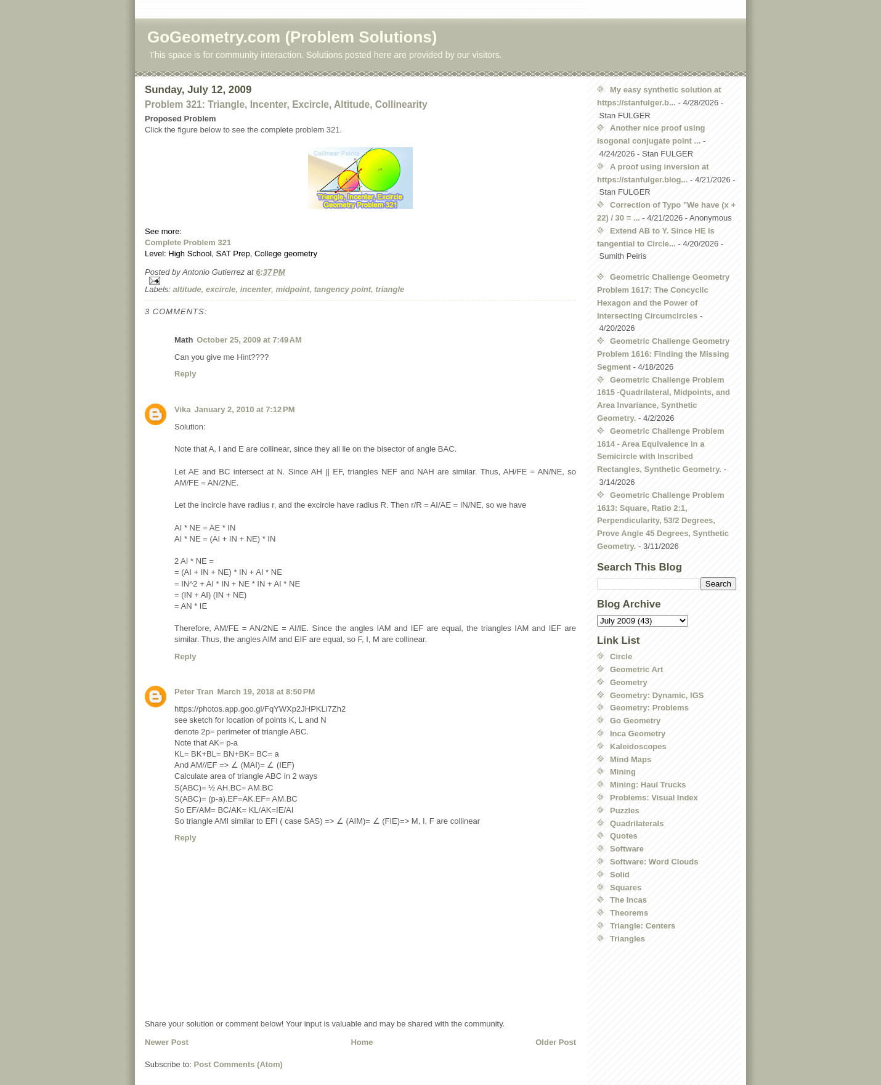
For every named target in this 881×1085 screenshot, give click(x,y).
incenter (256, 289)
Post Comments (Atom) (238, 1064)
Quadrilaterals (637, 823)
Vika (182, 409)
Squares (625, 887)
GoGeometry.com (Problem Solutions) (292, 37)
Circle (621, 656)
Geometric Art (636, 669)
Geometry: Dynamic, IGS (657, 695)
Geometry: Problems (649, 707)
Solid (620, 874)
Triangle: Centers (642, 925)
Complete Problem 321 (188, 242)
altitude (187, 289)
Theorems (629, 912)
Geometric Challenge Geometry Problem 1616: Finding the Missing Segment (663, 354)
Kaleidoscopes (638, 746)
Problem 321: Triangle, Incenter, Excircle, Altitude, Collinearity (286, 104)
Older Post (555, 1042)
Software (627, 848)
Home (362, 1042)
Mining (623, 771)
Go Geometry (635, 720)
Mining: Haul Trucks (648, 784)
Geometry (629, 682)
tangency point (342, 289)
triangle (389, 289)
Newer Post (167, 1042)
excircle (220, 289)
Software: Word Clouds (654, 861)
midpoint (293, 289)
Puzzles (624, 810)
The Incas (628, 899)
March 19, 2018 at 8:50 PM (266, 691)
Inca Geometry (637, 733)
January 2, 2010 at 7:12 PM (245, 409)
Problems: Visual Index (654, 797)
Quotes (624, 835)
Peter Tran (194, 691)
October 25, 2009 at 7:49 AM (249, 339)
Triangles (627, 938)
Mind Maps (630, 759)
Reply (185, 373)
